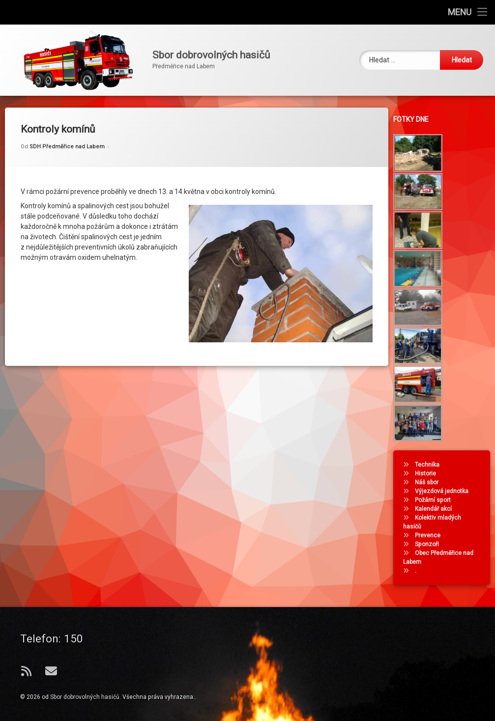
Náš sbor (429, 482)
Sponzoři (429, 544)
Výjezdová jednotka (444, 491)
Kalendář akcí (435, 508)
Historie (427, 473)
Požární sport (435, 500)
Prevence (430, 535)
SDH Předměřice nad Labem (67, 139)
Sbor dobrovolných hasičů (84, 696)
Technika (429, 464)
